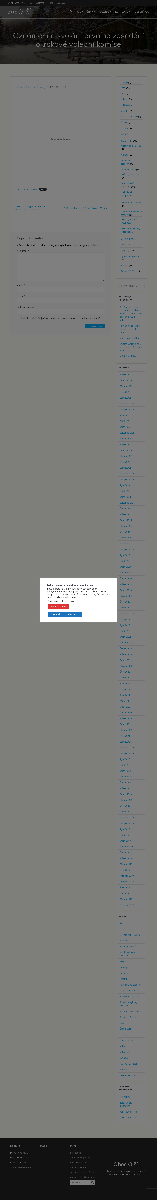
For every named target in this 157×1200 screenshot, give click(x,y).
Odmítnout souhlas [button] (58, 606)
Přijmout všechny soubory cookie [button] (65, 614)
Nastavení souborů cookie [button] (61, 601)
